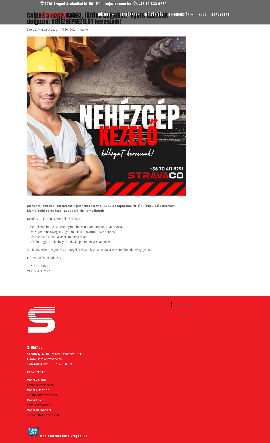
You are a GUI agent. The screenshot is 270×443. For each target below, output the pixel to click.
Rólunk (104, 14)
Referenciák (179, 14)
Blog (202, 14)
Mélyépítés (154, 14)
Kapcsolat (220, 14)
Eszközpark (129, 14)
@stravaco (183, 305)
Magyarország (47, 29)
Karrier (84, 29)
